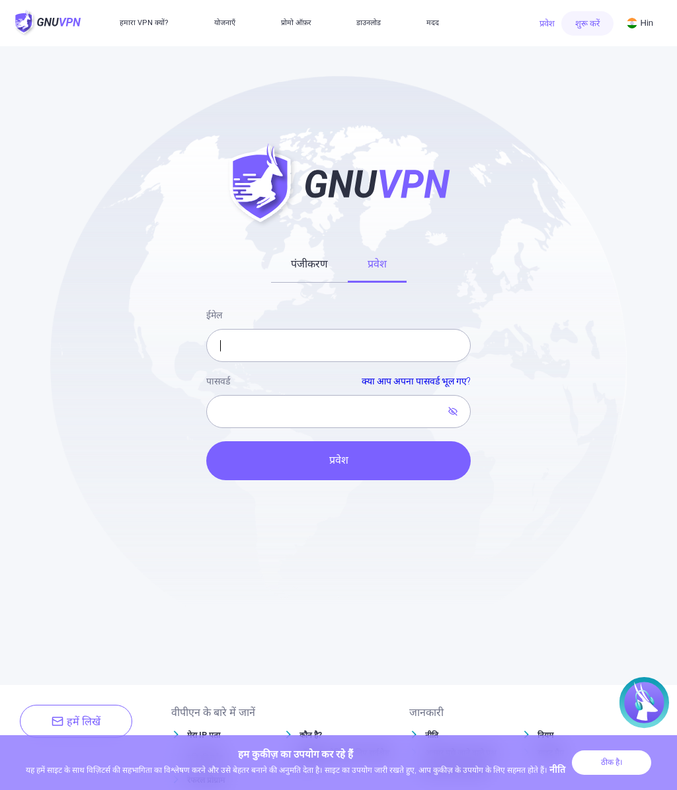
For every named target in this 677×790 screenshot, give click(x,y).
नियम (545, 735)
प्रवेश (547, 23)
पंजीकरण (309, 264)
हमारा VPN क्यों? (144, 22)
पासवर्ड (338, 381)
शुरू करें (587, 23)
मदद (432, 22)
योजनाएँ (224, 22)
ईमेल (214, 315)
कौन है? (310, 735)
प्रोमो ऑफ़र (296, 22)
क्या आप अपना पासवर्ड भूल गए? (416, 381)
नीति (431, 735)
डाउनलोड (368, 22)
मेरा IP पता (203, 735)
